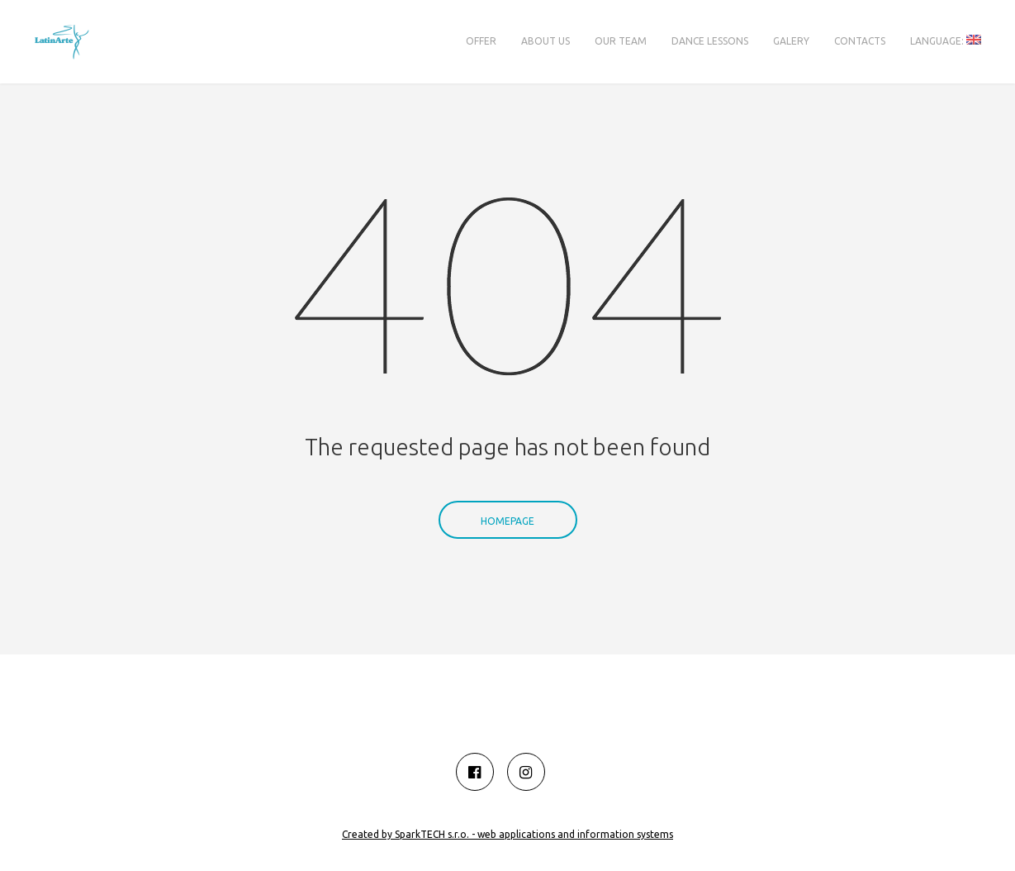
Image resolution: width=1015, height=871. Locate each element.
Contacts (859, 41)
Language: (945, 40)
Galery (791, 41)
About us (545, 41)
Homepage (507, 497)
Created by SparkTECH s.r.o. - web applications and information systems (507, 834)
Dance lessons (709, 41)
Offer (481, 41)
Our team (621, 41)
